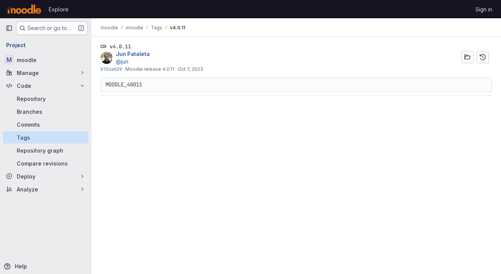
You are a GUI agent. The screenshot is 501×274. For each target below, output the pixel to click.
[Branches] (45, 111)
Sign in (483, 9)
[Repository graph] (45, 150)
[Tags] (45, 137)
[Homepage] (23, 9)
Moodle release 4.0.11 (149, 69)
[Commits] (45, 124)
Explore (59, 9)
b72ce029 (111, 69)
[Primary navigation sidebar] (9, 28)
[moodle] (45, 60)
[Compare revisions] (45, 163)
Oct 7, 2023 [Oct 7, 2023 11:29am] (190, 69)
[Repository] (45, 98)
